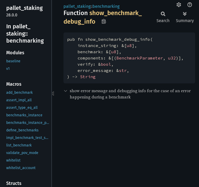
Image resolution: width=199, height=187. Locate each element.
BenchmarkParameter (139, 58)
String (88, 76)
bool (106, 64)
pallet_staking (76, 6)
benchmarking (106, 6)
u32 (172, 58)
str (123, 70)
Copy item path (104, 21)
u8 (129, 45)
